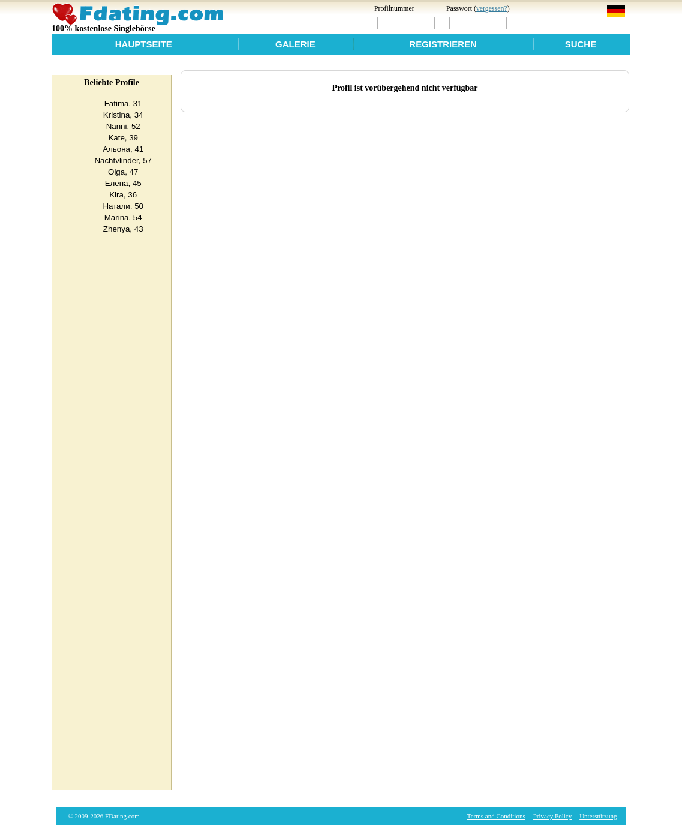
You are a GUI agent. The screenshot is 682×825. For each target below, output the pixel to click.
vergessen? (491, 8)
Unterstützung (598, 816)
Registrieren (443, 44)
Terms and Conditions (496, 816)
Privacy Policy (552, 816)
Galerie (295, 44)
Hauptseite (143, 44)
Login (535, 22)
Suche (581, 44)
